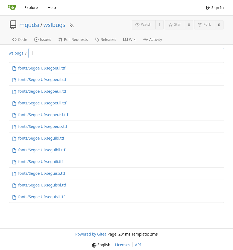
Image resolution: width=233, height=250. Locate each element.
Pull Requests (73, 39)
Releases (105, 39)
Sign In (215, 7)
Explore (31, 7)
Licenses (122, 244)
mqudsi (29, 25)
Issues (42, 39)
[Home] (12, 7)
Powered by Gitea (90, 234)
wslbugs (54, 25)
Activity (152, 39)
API (138, 244)
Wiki (130, 39)
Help (52, 7)
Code (19, 39)
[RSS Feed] (71, 25)
